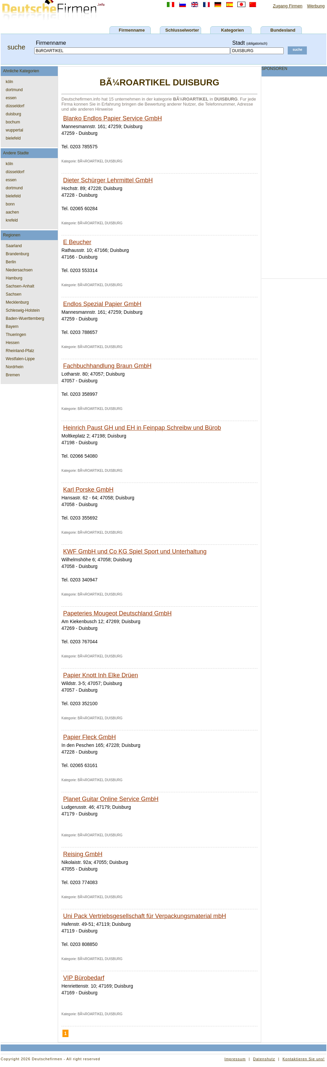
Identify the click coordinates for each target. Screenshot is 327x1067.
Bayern (12, 326)
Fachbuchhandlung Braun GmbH (107, 366)
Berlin (11, 262)
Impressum (234, 1059)
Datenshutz (264, 1059)
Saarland (14, 245)
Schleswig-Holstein (23, 310)
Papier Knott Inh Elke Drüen (100, 675)
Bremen (13, 375)
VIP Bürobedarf (83, 978)
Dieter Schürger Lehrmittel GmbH (108, 180)
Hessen (12, 342)
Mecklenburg (17, 302)
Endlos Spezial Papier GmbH (102, 304)
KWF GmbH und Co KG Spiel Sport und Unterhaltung (134, 551)
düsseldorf (15, 106)
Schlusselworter (182, 30)
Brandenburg (17, 254)
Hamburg (14, 278)
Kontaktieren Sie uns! (303, 1059)
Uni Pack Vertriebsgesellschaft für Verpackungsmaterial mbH (144, 916)
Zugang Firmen (287, 5)
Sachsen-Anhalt (20, 286)
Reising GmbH (82, 854)
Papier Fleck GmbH (89, 737)
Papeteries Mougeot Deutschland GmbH (117, 613)
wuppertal (14, 130)
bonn (10, 204)
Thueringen (16, 334)
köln (9, 81)
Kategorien (232, 30)
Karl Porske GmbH (88, 489)
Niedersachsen (19, 270)
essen (11, 98)
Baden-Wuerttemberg (25, 318)
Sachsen (13, 294)
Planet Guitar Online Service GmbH (110, 799)
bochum (13, 122)
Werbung (316, 5)
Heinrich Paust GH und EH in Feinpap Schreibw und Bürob (142, 427)
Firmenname (132, 30)
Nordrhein (15, 367)
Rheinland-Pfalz (20, 350)
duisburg (13, 114)
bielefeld (13, 138)
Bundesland (282, 30)
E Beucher (77, 242)
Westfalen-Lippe (20, 358)
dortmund (14, 89)
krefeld (12, 220)
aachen (12, 212)
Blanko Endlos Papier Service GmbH (112, 118)
